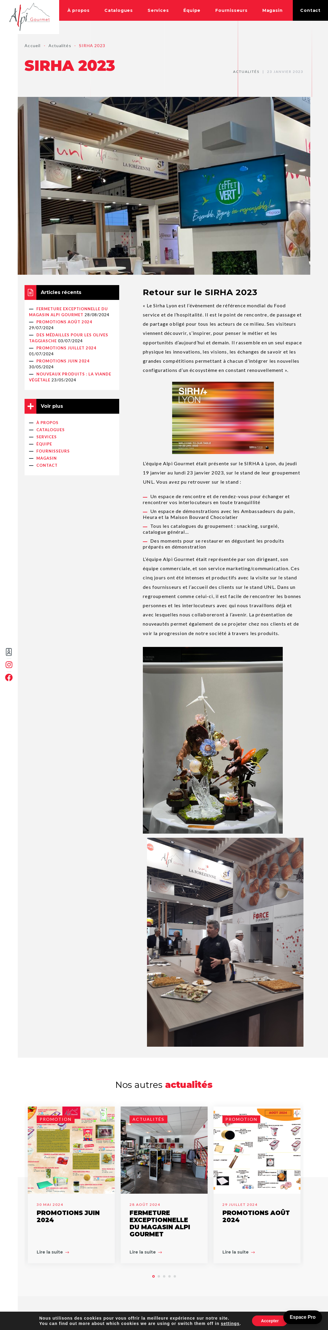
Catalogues (118, 10)
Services (158, 10)
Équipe (192, 10)
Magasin (272, 10)
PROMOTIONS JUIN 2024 (63, 361)
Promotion (56, 1119)
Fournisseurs (231, 10)
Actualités (60, 45)
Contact (310, 10)
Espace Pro (303, 1317)
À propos (78, 10)
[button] (153, 1276)
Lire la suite (53, 1252)
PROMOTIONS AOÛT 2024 (64, 321)
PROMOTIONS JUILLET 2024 (66, 348)
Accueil (33, 45)
